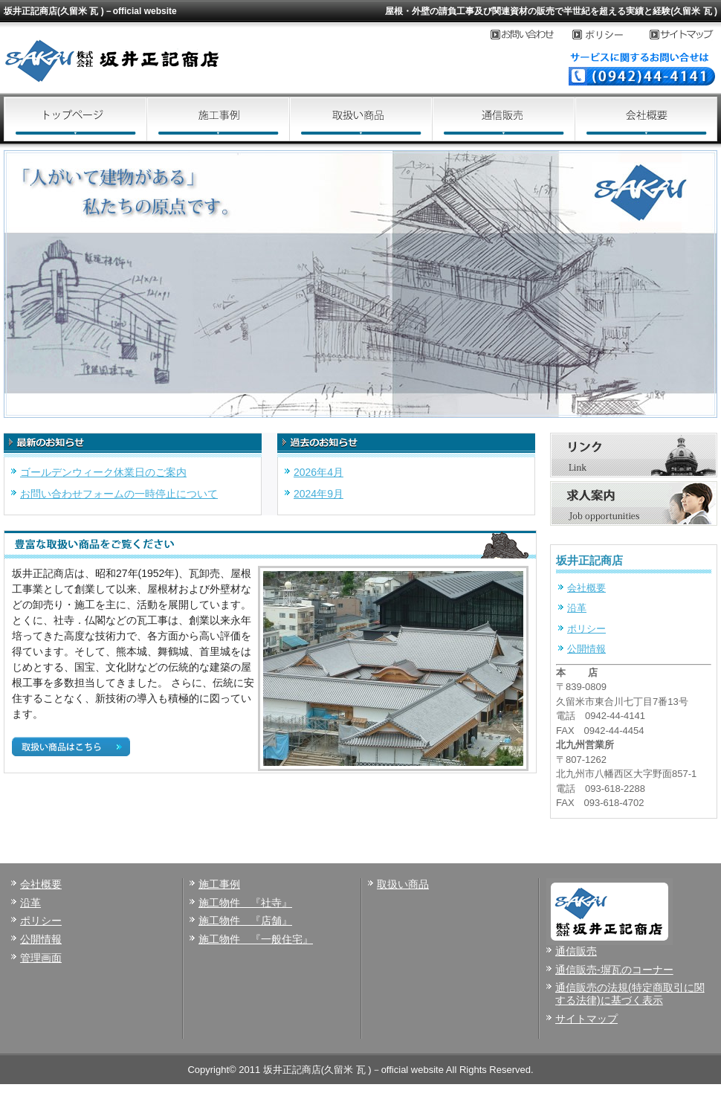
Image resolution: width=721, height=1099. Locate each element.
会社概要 (646, 119)
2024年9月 (318, 494)
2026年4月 (318, 472)
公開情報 (586, 648)
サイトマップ (683, 35)
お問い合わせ (531, 35)
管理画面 (41, 958)
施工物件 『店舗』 (245, 920)
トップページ (75, 119)
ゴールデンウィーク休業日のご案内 (103, 472)
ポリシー (586, 628)
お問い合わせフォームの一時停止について (119, 494)
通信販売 (503, 119)
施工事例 (217, 119)
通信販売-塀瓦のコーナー (614, 970)
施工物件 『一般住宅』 (255, 939)
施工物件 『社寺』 (245, 903)
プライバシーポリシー (611, 35)
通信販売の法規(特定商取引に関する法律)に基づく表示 (630, 994)
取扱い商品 (360, 119)
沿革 (576, 607)
